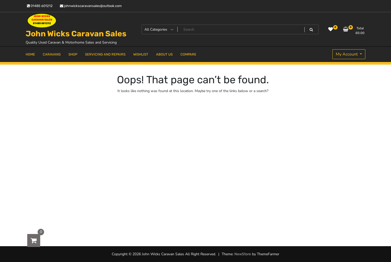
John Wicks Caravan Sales (76, 33)
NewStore (242, 254)
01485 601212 (40, 6)
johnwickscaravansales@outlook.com (91, 6)
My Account (347, 54)
